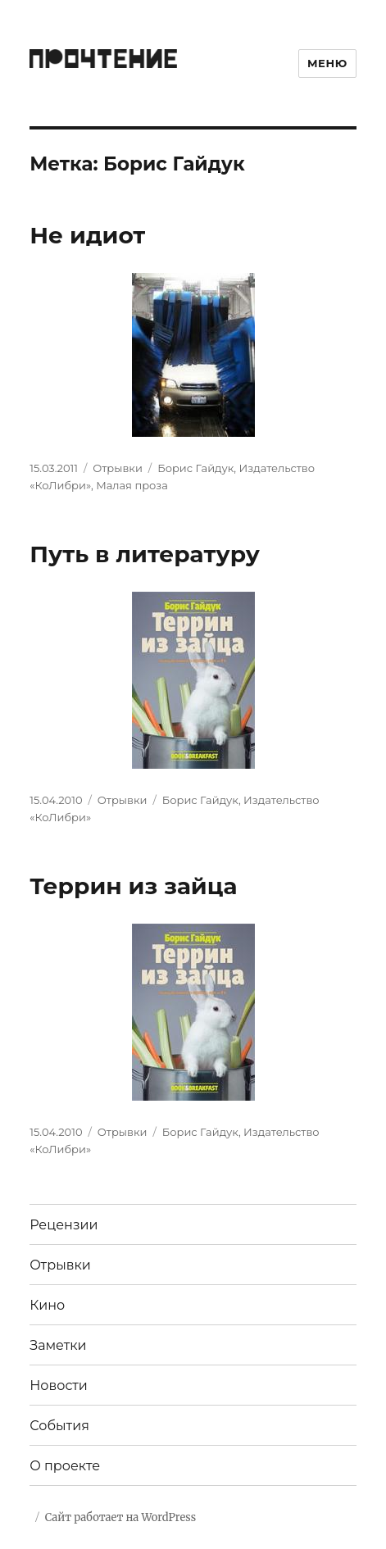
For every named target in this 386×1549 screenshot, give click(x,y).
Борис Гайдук (195, 468)
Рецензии (64, 1225)
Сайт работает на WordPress (120, 1517)
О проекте (65, 1466)
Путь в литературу (145, 554)
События (59, 1425)
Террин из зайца (133, 886)
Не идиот (87, 235)
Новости (59, 1385)
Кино (47, 1305)
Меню (327, 63)
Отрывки (118, 468)
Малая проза (132, 485)
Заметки (58, 1345)
